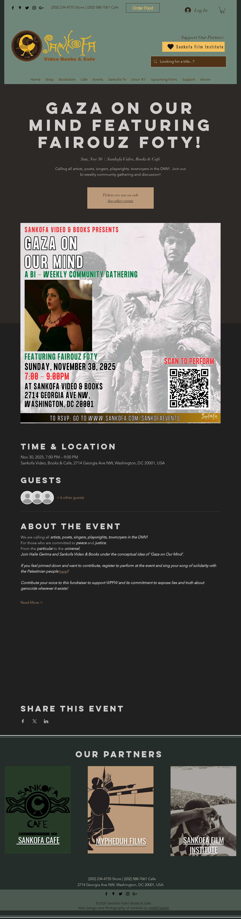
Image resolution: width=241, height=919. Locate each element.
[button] (222, 10)
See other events (120, 200)
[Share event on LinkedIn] (46, 721)
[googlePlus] (41, 7)
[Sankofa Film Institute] (193, 47)
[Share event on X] (34, 721)
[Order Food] (143, 8)
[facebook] (12, 7)
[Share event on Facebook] (23, 721)
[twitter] (27, 7)
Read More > (32, 602)
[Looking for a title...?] (188, 61)
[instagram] (34, 7)
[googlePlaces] (20, 7)
